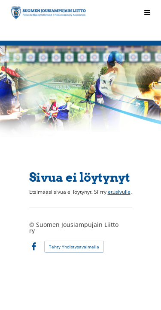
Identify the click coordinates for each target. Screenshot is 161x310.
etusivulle (119, 191)
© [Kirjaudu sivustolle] (32, 224)
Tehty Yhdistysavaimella (74, 247)
